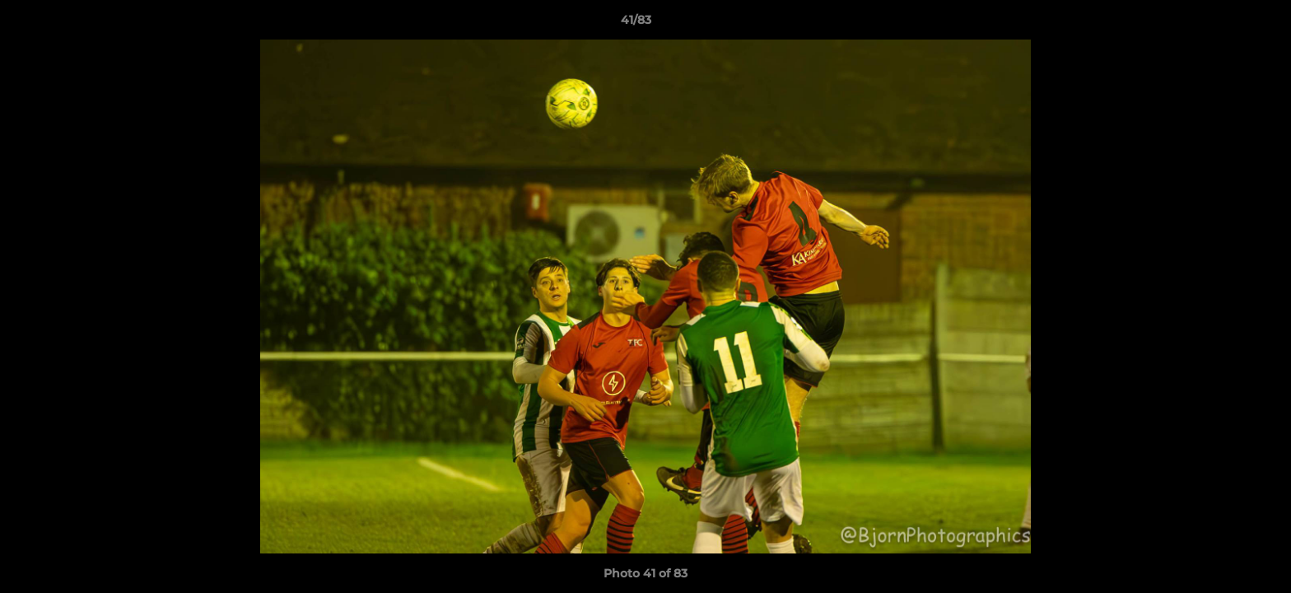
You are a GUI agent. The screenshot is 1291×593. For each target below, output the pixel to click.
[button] (1222, 23)
